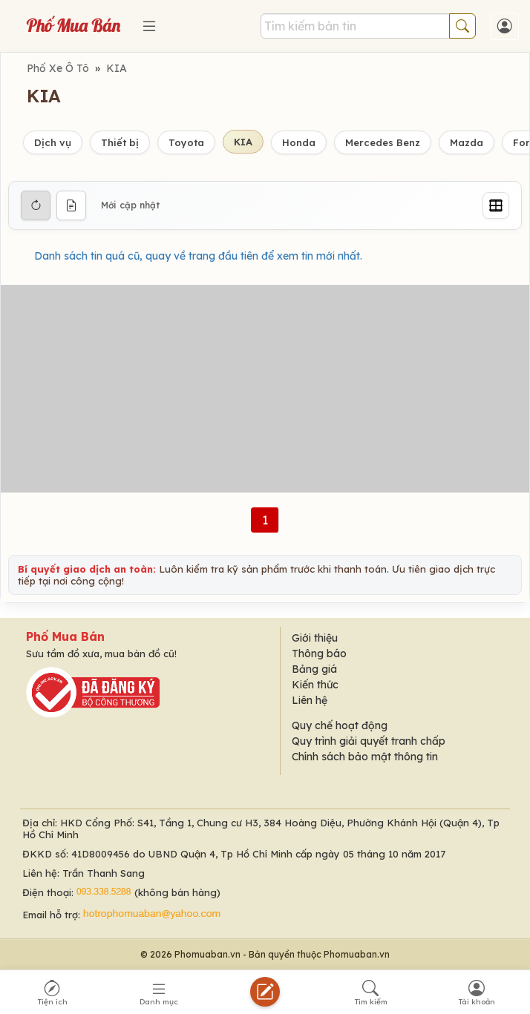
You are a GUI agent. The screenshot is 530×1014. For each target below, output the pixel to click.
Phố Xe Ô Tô (58, 68)
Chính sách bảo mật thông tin (365, 756)
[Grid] (495, 205)
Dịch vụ (52, 142)
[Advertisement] (265, 389)
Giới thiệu (315, 638)
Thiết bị (120, 142)
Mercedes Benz (382, 142)
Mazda (466, 142)
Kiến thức (315, 684)
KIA (116, 68)
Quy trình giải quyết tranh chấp (368, 741)
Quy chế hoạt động (339, 725)
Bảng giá (314, 669)
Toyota (186, 142)
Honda (298, 142)
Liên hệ (309, 700)
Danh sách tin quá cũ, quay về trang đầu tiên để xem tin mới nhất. (198, 256)
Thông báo (319, 653)
